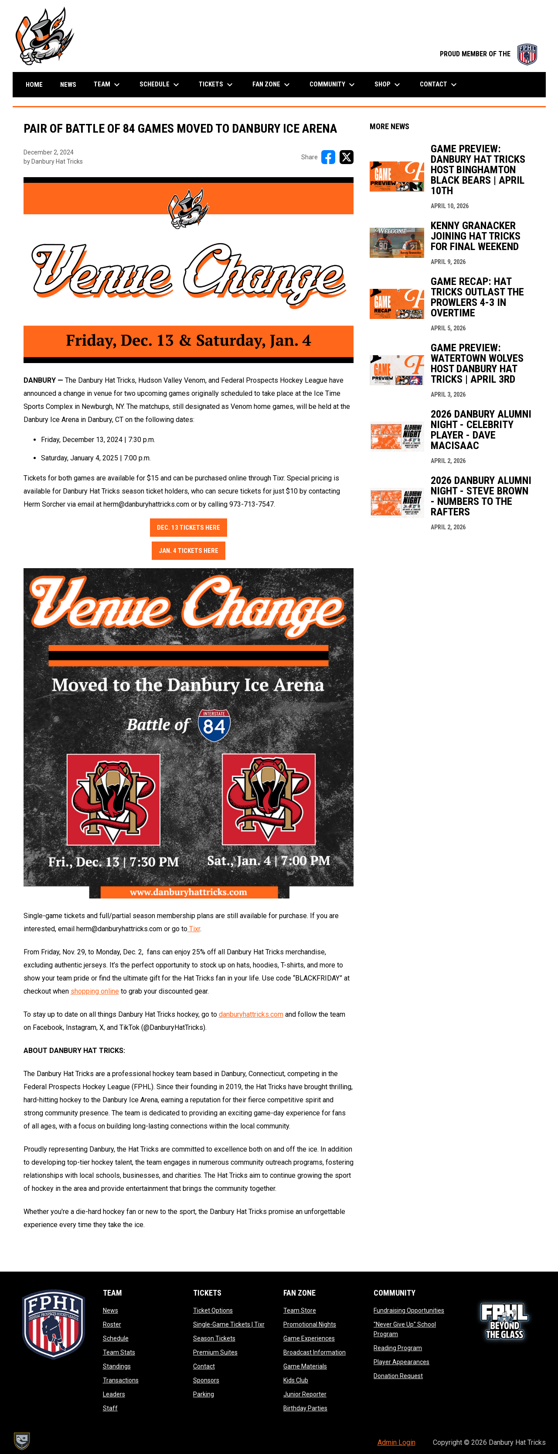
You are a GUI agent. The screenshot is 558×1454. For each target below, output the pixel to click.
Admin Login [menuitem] (396, 1442)
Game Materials (305, 1366)
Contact (204, 1366)
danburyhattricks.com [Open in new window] (251, 1014)
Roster (112, 1324)
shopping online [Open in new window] (95, 991)
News (110, 1310)
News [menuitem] (68, 85)
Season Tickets (214, 1338)
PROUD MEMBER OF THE (488, 54)
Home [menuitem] (34, 85)
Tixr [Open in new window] (193, 929)
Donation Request (398, 1375)
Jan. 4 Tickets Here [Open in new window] (188, 551)
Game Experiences (309, 1338)
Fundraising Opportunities (409, 1310)
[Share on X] (347, 157)
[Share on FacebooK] (328, 157)
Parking (203, 1394)
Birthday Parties (305, 1408)
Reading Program (398, 1347)
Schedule (116, 1338)
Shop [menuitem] (388, 84)
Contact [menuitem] (439, 84)
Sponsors (206, 1380)
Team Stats (119, 1352)
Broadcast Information (314, 1352)
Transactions (121, 1380)
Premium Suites (215, 1352)
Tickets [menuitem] (217, 84)
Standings (117, 1366)
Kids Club (295, 1380)
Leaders (114, 1394)
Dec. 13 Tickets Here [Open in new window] (188, 528)
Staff (110, 1408)
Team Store (299, 1310)
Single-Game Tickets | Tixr (229, 1324)
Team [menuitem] (108, 84)
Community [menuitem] (333, 84)
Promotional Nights (309, 1324)
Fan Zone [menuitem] (272, 84)
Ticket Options (213, 1310)
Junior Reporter (305, 1394)
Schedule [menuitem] (160, 84)
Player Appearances (401, 1361)
